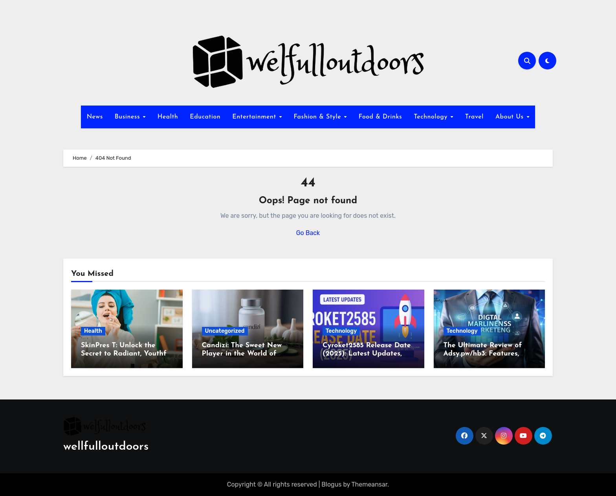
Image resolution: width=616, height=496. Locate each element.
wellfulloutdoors (105, 447)
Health (168, 117)
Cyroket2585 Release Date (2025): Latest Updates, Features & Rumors (367, 354)
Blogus (331, 484)
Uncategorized (225, 331)
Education (205, 117)
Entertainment (255, 117)
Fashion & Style (318, 117)
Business (128, 117)
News (95, 117)
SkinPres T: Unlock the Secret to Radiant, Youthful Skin (126, 354)
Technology (431, 117)
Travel (474, 117)
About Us (510, 117)
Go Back (308, 233)
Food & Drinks (380, 117)
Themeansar (370, 484)
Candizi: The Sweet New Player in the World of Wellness (242, 354)
